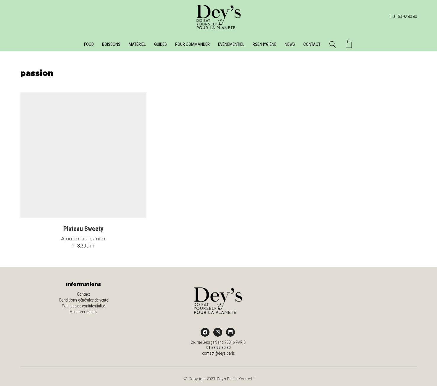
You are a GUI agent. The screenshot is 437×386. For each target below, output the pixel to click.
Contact (83, 294)
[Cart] (349, 44)
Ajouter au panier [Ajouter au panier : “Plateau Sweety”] (83, 238)
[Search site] (332, 45)
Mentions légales (83, 312)
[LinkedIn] (230, 332)
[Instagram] (217, 332)
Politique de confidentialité (83, 306)
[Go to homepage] (218, 16)
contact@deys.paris (218, 353)
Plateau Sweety (83, 228)
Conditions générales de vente (83, 300)
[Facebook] (205, 332)
